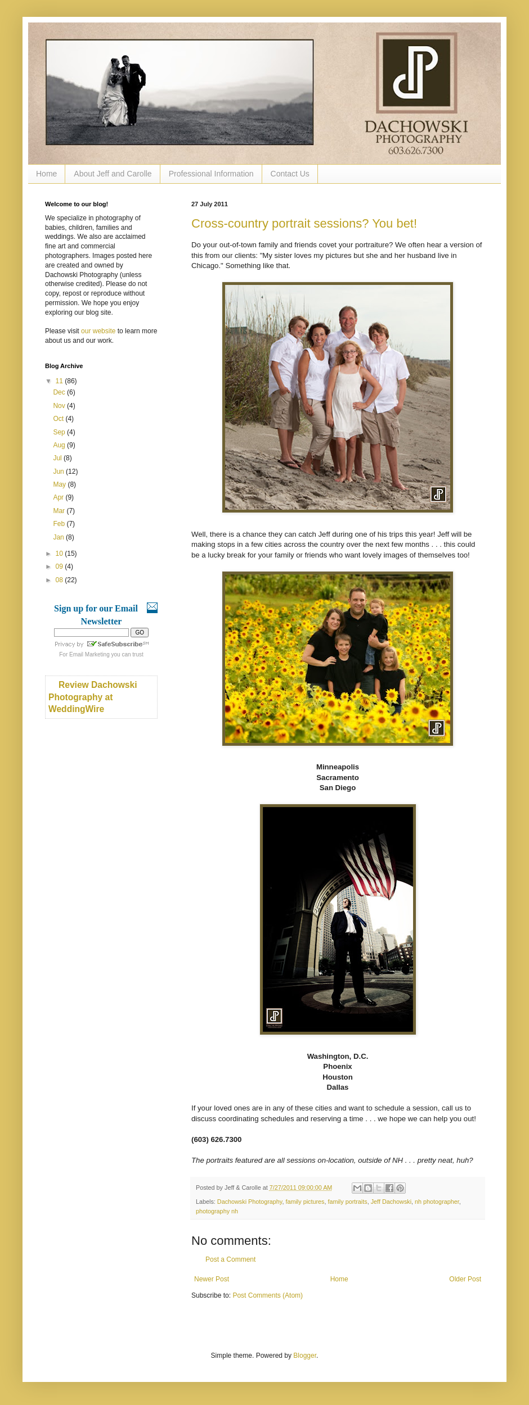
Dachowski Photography (250, 1201)
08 (60, 580)
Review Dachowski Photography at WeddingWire (92, 697)
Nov (60, 406)
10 (60, 554)
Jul (58, 458)
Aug (60, 445)
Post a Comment (230, 1259)
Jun (59, 471)
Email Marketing (89, 654)
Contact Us (290, 173)
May (60, 484)
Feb (59, 524)
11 (60, 381)
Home (46, 173)
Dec (60, 392)
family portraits (347, 1201)
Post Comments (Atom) (267, 1295)
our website (98, 331)
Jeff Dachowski (391, 1201)
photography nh (217, 1211)
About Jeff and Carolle (112, 173)
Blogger (304, 1355)
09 (60, 566)
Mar (59, 511)
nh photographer (437, 1201)
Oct (59, 419)
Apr (59, 497)
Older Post (465, 1279)
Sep (60, 432)
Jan (59, 537)
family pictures (304, 1201)
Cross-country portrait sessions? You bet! (304, 223)
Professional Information (211, 173)
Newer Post (211, 1279)
